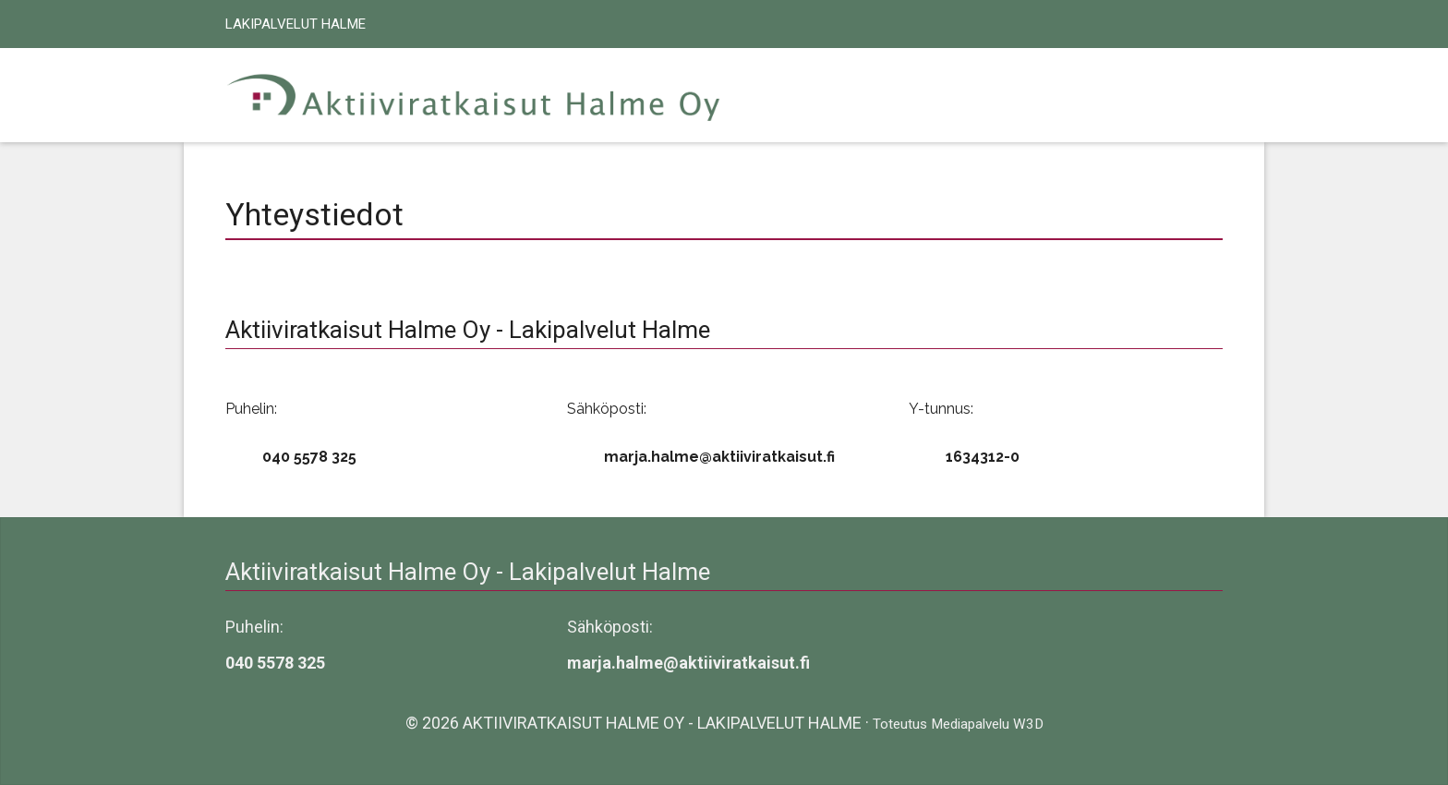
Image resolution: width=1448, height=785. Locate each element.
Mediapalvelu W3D (987, 724)
